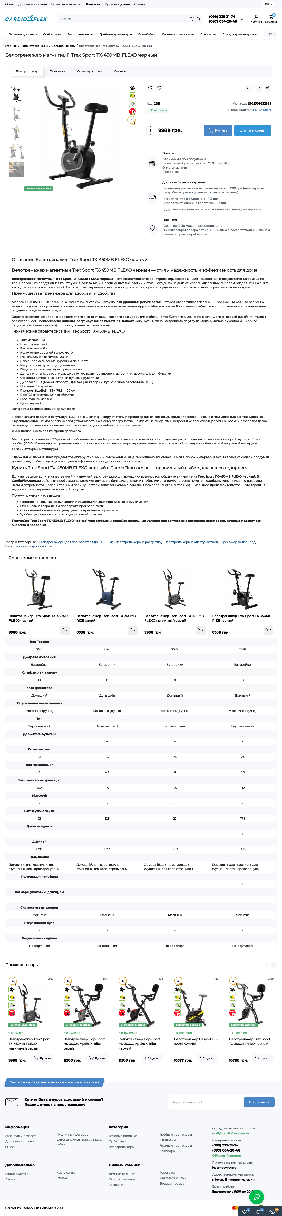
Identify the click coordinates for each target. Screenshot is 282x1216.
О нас (9, 4)
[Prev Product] (249, 88)
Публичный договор (72, 1135)
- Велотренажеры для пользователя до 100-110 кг (74, 542)
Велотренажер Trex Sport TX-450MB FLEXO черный (38, 618)
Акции (10, 1179)
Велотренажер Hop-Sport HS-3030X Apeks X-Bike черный (139, 1043)
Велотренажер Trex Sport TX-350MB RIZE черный (241, 618)
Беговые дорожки (123, 1136)
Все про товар (27, 71)
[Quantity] (150, 130)
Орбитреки (118, 1141)
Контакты (93, 4)
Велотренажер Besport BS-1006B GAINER (196, 1041)
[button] (266, 965)
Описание (57, 71)
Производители (117, 4)
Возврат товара (172, 1183)
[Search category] (191, 19)
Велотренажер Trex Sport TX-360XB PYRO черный (249, 1041)
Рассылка (167, 1172)
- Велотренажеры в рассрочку (137, 542)
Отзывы (121, 71)
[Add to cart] (65, 630)
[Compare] (150, 88)
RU (267, 4)
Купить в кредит (252, 130)
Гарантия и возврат (66, 4)
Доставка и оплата (32, 4)
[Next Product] (258, 88)
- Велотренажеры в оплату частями (190, 542)
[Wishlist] (159, 88)
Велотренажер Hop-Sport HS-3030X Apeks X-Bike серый (84, 1043)
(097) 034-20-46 (223, 21)
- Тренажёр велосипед (237, 542)
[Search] (198, 19)
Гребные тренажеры (176, 1135)
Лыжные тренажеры (176, 1146)
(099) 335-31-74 (222, 17)
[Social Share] (267, 88)
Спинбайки (168, 1140)
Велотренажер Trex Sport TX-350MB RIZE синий (106, 618)
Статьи (139, 4)
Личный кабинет (122, 1174)
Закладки (116, 1185)
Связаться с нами (173, 1178)
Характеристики (90, 71)
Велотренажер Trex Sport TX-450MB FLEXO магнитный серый (174, 618)
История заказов (122, 1179)
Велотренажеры (121, 1147)
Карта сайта (65, 1172)
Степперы (167, 1151)
